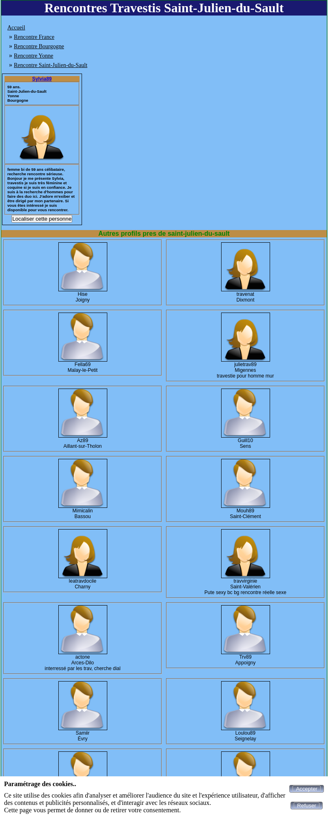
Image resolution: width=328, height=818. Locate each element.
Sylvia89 (42, 79)
